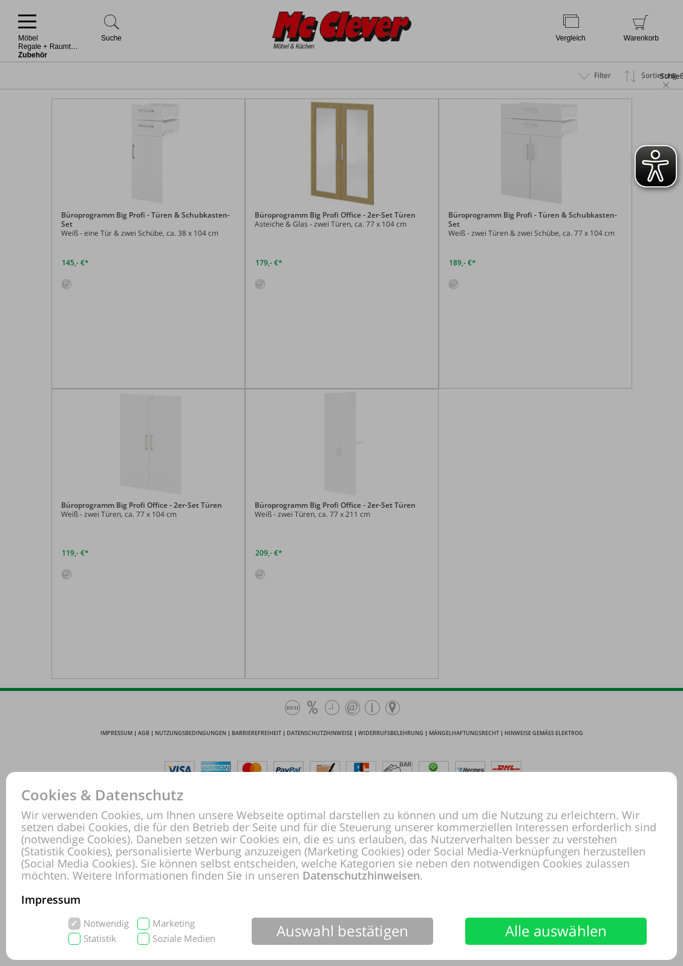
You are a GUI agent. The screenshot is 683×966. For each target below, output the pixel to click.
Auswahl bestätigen (342, 931)
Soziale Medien (183, 938)
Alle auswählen (556, 931)
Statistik (99, 938)
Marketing (173, 923)
